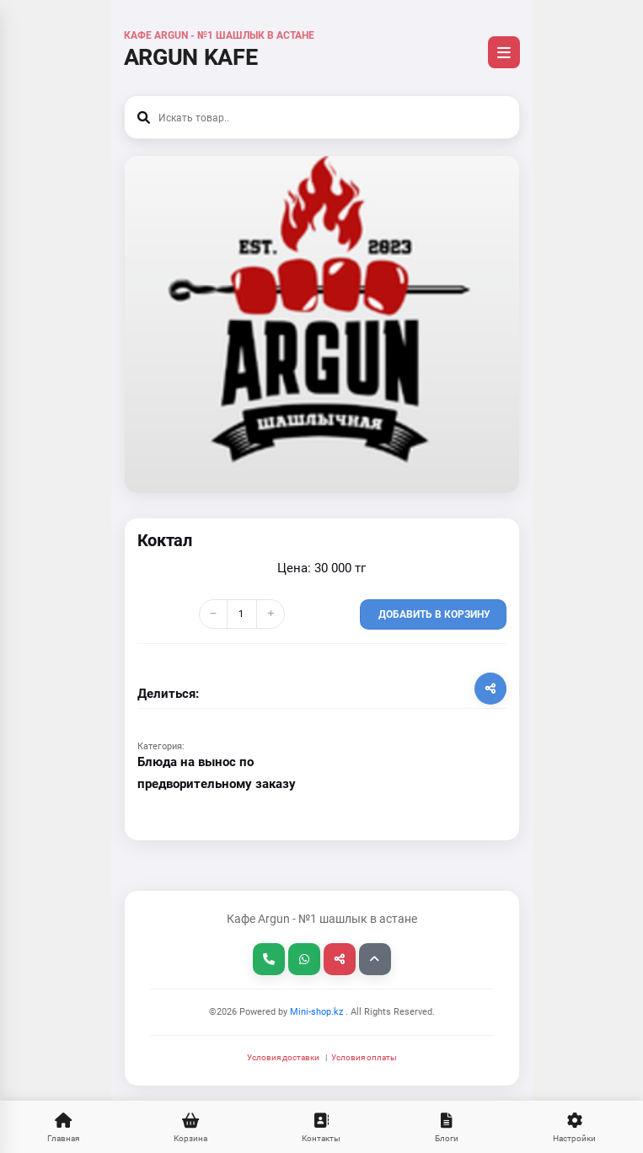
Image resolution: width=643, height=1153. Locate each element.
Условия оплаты (364, 1057)
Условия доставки (283, 1057)
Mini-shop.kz (315, 1011)
